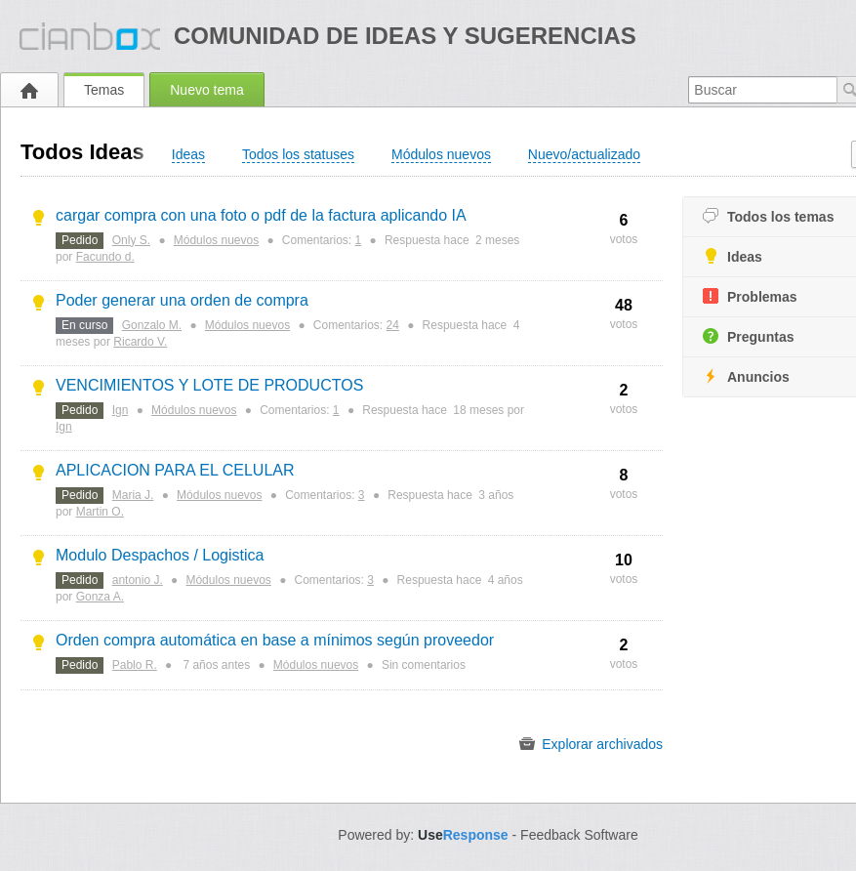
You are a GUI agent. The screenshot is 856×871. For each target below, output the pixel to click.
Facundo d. (105, 257)
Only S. (131, 240)
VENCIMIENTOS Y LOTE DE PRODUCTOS (209, 385)
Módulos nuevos (216, 240)
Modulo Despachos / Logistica (160, 555)
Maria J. (133, 495)
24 (393, 325)
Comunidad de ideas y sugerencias (405, 35)
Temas (104, 90)
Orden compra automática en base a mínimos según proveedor (275, 640)
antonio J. (137, 580)
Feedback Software (579, 835)
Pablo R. (134, 665)
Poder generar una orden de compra (182, 300)
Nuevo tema (206, 90)
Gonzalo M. (152, 325)
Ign (120, 410)
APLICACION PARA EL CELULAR (175, 470)
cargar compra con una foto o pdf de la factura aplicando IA (261, 215)
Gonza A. (100, 596)
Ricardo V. (140, 342)
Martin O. (100, 511)
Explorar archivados (591, 744)
